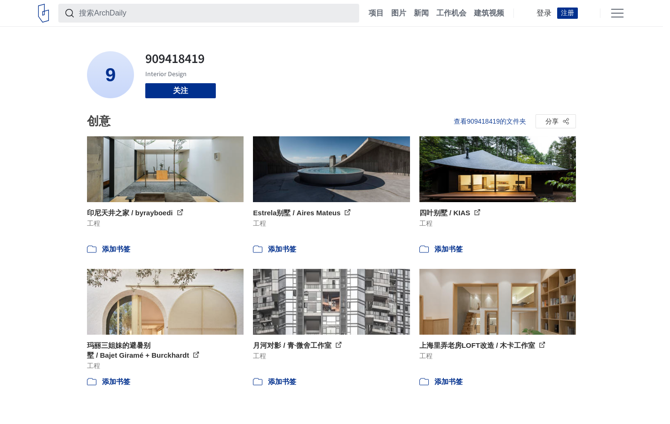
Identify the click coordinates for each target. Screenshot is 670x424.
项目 (376, 13)
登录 (544, 13)
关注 (180, 90)
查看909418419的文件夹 (490, 121)
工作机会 (451, 13)
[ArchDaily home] (43, 13)
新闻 (421, 13)
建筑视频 (489, 13)
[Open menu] (617, 13)
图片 (398, 13)
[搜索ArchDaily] (216, 13)
